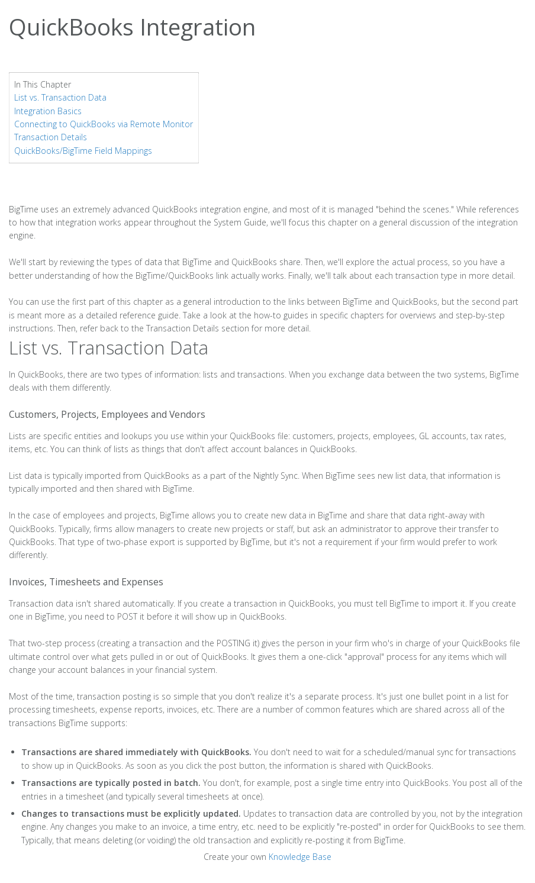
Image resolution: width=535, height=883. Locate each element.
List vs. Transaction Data (60, 97)
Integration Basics (48, 111)
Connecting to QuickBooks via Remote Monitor (103, 124)
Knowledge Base (300, 856)
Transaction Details (50, 137)
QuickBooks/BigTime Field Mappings (83, 150)
